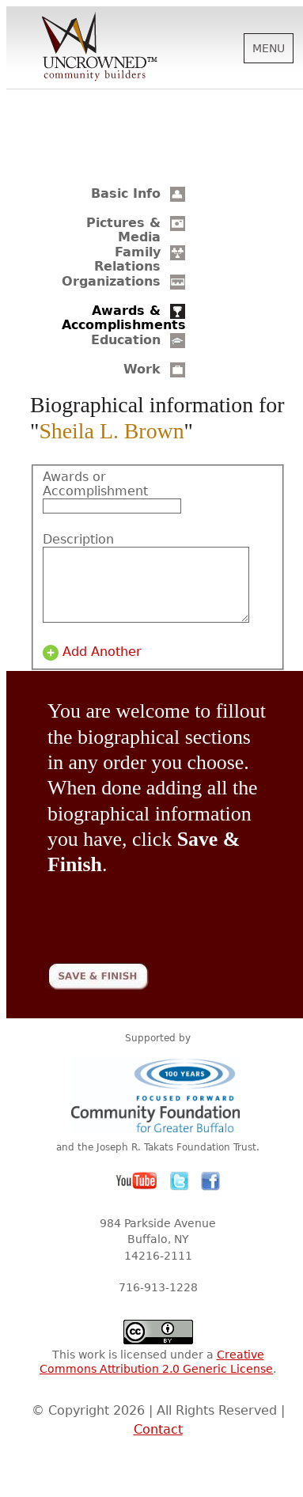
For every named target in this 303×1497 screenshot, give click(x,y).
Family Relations (127, 259)
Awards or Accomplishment (90, 484)
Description (78, 539)
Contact (158, 1443)
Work (142, 369)
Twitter (179, 1195)
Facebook (210, 1195)
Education (126, 339)
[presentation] (167, 923)
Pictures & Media (123, 229)
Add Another (102, 666)
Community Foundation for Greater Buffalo (158, 1108)
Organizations (111, 281)
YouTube (137, 1195)
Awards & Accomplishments (124, 317)
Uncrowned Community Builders (99, 47)
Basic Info (126, 193)
